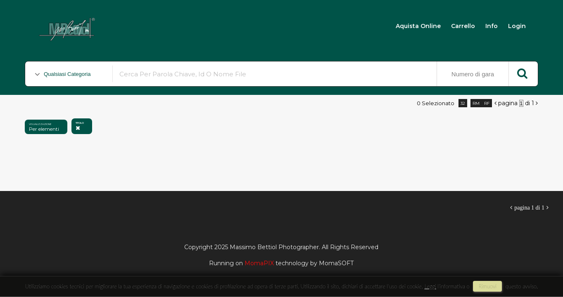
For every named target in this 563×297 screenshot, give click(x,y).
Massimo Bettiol (145, 25)
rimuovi (487, 286)
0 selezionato (435, 103)
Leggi (430, 286)
